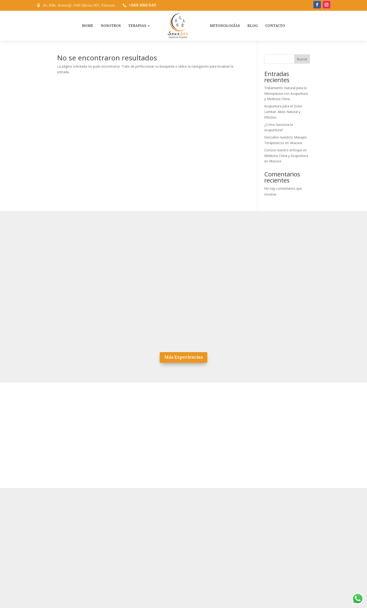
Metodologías (225, 25)
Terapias (137, 25)
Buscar (302, 59)
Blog (252, 25)
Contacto (275, 25)
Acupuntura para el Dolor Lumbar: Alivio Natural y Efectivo (283, 112)
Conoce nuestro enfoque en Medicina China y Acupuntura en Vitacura (286, 156)
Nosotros (111, 25)
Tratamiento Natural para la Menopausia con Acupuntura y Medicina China (286, 93)
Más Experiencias (183, 357)
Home (87, 25)
